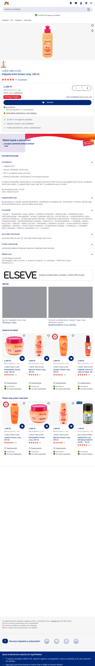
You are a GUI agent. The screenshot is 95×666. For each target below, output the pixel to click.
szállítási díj (18, 93)
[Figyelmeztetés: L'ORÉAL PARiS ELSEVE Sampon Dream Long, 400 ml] (10, 448)
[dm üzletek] (70, 3)
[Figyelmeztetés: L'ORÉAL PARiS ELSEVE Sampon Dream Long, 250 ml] (59, 383)
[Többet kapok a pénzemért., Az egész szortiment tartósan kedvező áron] (47, 143)
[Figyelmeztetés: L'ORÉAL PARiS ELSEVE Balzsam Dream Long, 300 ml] (35, 383)
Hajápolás (18, 20)
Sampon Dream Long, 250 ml (61, 371)
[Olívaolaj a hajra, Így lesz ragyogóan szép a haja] (24, 307)
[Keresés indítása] (88, 9)
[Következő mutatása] (89, 348)
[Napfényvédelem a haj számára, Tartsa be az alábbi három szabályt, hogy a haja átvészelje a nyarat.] (70, 307)
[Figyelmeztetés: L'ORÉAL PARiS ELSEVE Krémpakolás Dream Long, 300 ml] (10, 383)
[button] (91, 3)
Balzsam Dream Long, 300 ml (37, 371)
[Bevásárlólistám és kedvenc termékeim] (76, 3)
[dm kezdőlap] (6, 3)
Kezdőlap (5, 20)
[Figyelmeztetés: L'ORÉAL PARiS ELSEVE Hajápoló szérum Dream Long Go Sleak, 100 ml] (84, 383)
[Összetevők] (47, 210)
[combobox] (47, 9)
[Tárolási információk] (47, 244)
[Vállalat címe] (47, 254)
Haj (12, 20)
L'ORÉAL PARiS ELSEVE (11, 71)
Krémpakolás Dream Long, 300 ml (12, 371)
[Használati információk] (47, 234)
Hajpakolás (27, 20)
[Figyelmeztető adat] (47, 198)
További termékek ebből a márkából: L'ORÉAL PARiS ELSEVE (44, 275)
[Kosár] (86, 3)
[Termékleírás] (47, 162)
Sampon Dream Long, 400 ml (12, 439)
